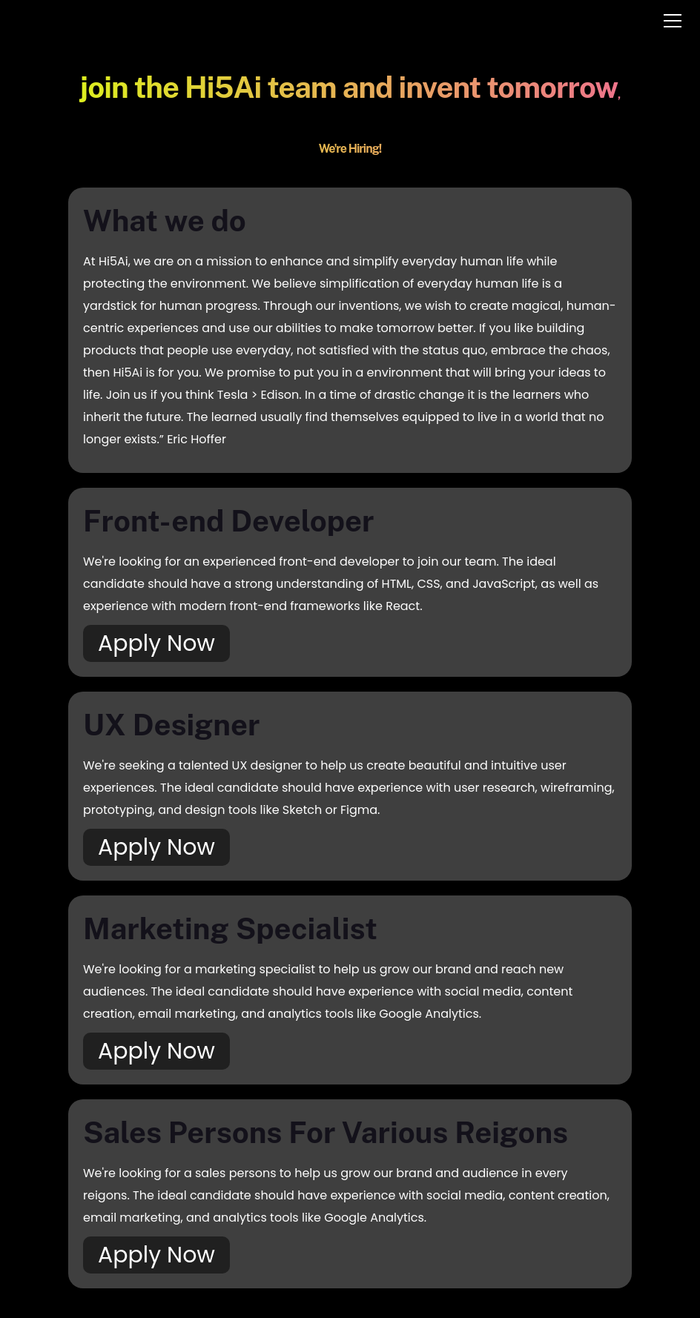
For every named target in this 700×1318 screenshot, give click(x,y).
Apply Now (156, 643)
